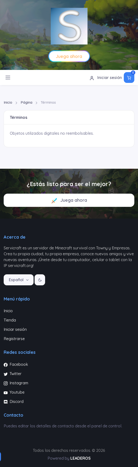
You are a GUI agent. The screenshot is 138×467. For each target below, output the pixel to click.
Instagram (16, 382)
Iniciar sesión (105, 77)
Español (17, 279)
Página (26, 102)
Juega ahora (69, 200)
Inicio (8, 102)
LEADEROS (80, 458)
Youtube (14, 392)
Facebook (16, 364)
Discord (14, 401)
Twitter (13, 373)
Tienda (10, 320)
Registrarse (14, 338)
